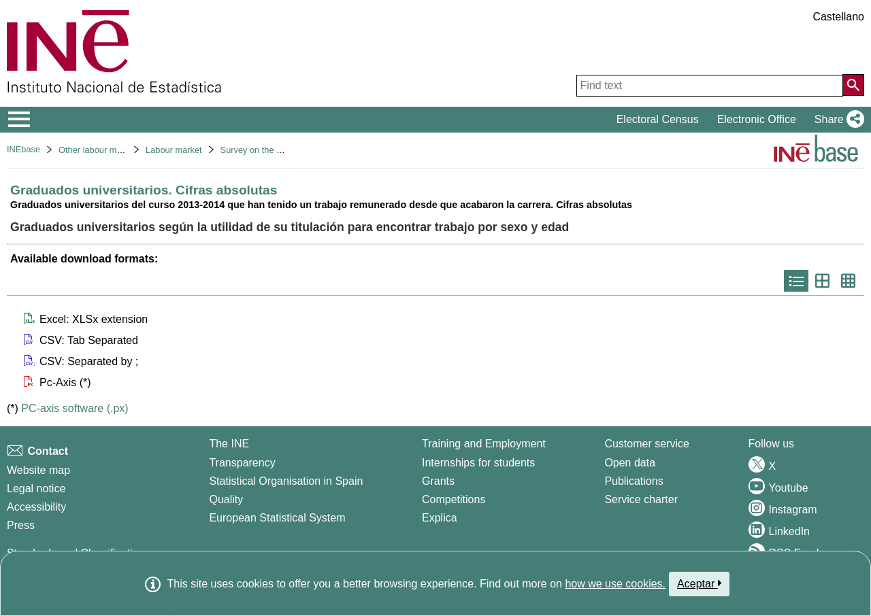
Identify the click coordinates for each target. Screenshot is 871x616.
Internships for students (478, 462)
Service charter (641, 499)
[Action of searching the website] (853, 85)
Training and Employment (484, 443)
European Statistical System (277, 518)
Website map (38, 470)
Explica (439, 518)
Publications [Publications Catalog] (633, 481)
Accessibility (36, 507)
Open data (629, 462)
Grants (438, 481)
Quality (226, 499)
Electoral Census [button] (658, 119)
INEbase (23, 149)
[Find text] (709, 86)
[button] (836, 119)
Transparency (242, 462)
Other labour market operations (119, 150)
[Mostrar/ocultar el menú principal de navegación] (19, 119)
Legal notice (36, 488)
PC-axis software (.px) (74, 408)
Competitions (453, 499)
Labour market (174, 150)
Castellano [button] (838, 16)
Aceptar (699, 583)
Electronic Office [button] (756, 119)
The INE (229, 443)
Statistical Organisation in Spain (286, 481)
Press (21, 525)
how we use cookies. (615, 583)
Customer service (646, 443)
